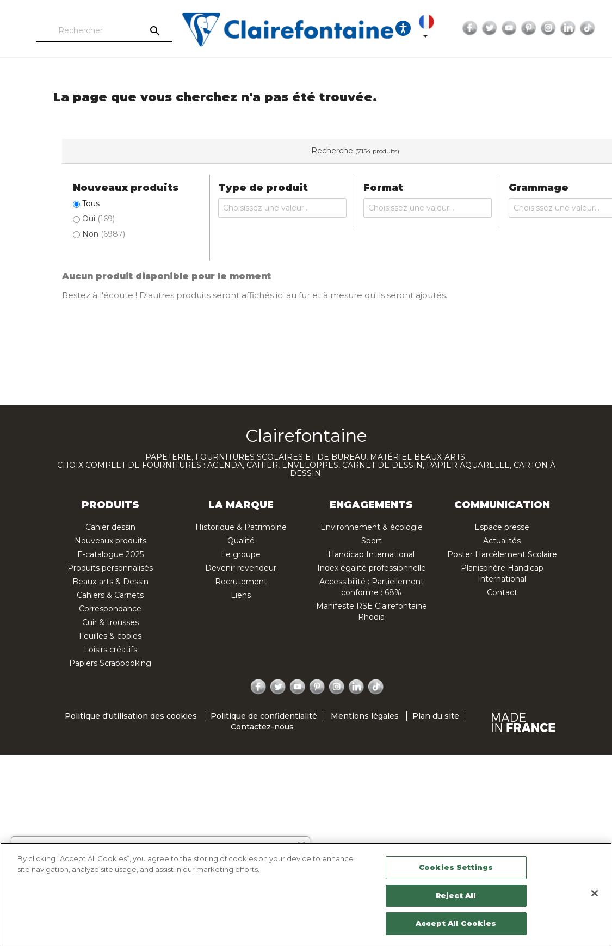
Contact (502, 592)
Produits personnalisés (110, 568)
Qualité (241, 541)
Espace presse (501, 527)
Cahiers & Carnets (110, 595)
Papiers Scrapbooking (110, 663)
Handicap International (371, 554)
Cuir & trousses (110, 622)
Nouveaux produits (110, 541)
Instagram (543, 28)
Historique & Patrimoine (241, 527)
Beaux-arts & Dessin (110, 581)
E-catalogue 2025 (110, 554)
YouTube (504, 28)
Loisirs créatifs (110, 649)
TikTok (582, 28)
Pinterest (524, 28)
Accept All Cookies (456, 923)
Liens (241, 595)
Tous (91, 203)
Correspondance (110, 609)
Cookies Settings (456, 867)
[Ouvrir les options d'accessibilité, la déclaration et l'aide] (398, 28)
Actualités (502, 541)
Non (103, 234)
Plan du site (435, 716)
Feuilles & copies (110, 636)
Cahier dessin (110, 527)
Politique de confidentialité (264, 716)
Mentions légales (365, 716)
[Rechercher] (100, 31)
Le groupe (241, 554)
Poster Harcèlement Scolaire (502, 554)
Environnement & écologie (371, 527)
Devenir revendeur (240, 568)
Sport (371, 541)
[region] (306, 894)
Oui (98, 219)
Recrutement (241, 581)
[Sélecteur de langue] (424, 28)
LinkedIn (563, 28)
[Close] (595, 893)
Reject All (456, 895)
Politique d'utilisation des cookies (131, 716)
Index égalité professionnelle (371, 568)
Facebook (465, 28)
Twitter (484, 28)
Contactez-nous (262, 727)
